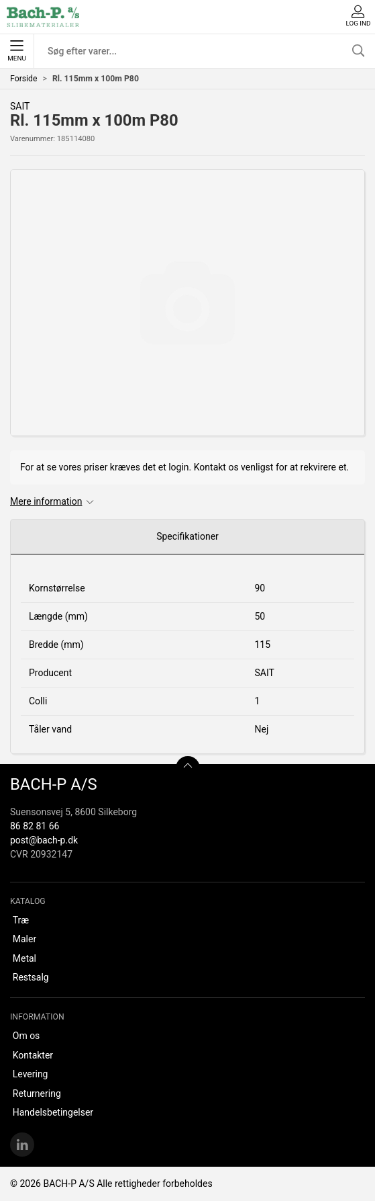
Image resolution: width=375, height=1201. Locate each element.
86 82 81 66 (34, 826)
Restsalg (31, 977)
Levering (30, 1074)
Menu (16, 51)
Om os (26, 1035)
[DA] (43, 17)
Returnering (37, 1093)
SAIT (20, 106)
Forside (24, 78)
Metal (24, 958)
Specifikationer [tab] (187, 536)
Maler (24, 939)
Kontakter (33, 1055)
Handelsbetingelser (53, 1112)
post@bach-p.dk (44, 840)
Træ (21, 920)
